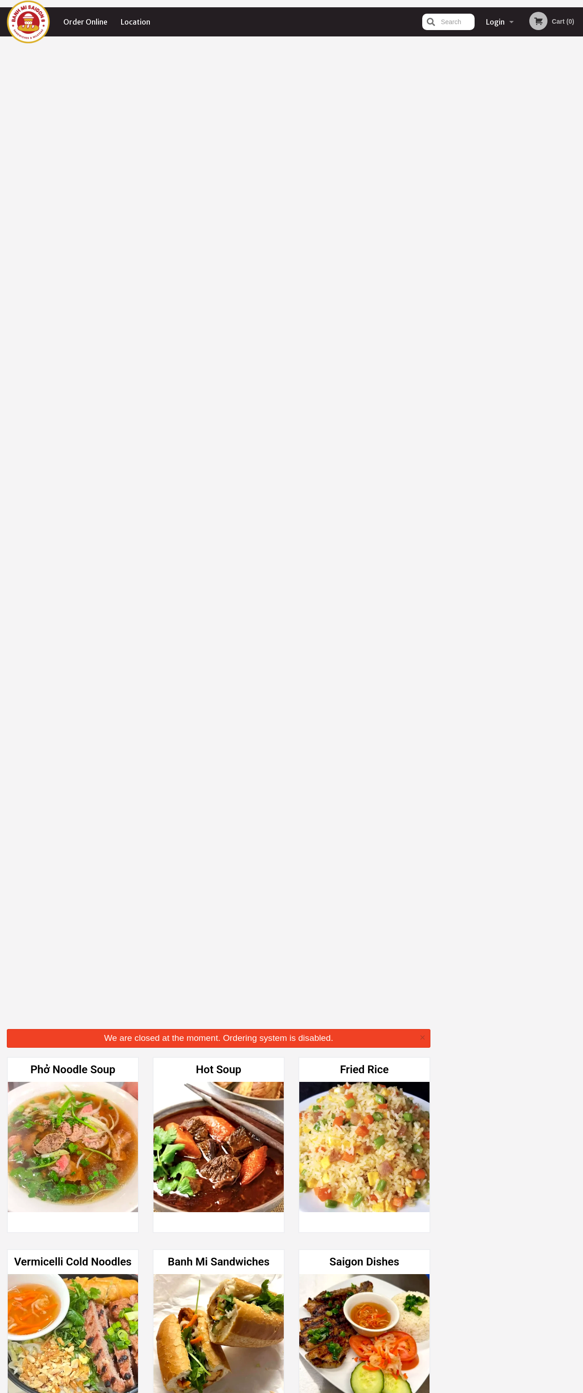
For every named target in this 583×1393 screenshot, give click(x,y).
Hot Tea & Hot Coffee (364, 475)
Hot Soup (218, 90)
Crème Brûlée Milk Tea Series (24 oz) (72, 675)
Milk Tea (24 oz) (218, 667)
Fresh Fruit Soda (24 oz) (364, 859)
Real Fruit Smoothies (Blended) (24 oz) (73, 1059)
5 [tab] (531, 188)
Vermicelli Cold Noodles (73, 283)
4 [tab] (517, 188)
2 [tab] (490, 188)
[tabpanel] (510, 129)
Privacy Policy (354, 1294)
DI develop (305, 1362)
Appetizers (72, 475)
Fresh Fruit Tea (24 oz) (364, 667)
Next (576, 129)
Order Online (85, 21)
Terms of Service (306, 1387)
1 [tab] (476, 188)
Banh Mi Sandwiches (219, 283)
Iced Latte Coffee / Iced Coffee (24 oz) (218, 867)
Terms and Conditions (364, 1283)
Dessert (218, 1051)
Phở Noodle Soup (73, 90)
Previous (444, 129)
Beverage (364, 1051)
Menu (268, 1271)
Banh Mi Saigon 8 (104, 1260)
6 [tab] (544, 188)
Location (135, 21)
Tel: (439, 1294)
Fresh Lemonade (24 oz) (73, 859)
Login (495, 21)
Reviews (347, 1271)
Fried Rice (364, 90)
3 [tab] (503, 188)
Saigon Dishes (364, 283)
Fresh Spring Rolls (218, 475)
